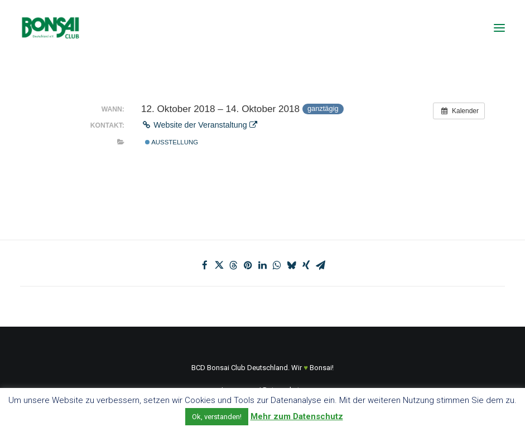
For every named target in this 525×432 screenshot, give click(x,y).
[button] (499, 27)
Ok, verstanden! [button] (217, 416)
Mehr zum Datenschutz (297, 416)
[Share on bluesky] (291, 265)
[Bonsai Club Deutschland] (50, 27)
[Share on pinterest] (248, 265)
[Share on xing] (306, 265)
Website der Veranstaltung (199, 124)
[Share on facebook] (204, 265)
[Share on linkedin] (262, 265)
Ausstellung (171, 142)
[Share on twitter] (219, 265)
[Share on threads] (233, 265)
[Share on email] (320, 265)
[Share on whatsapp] (277, 265)
